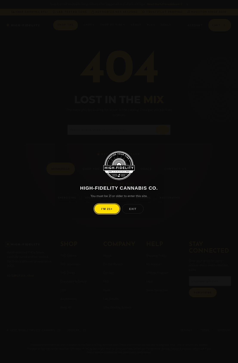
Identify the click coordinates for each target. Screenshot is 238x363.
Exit (132, 209)
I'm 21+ (107, 209)
